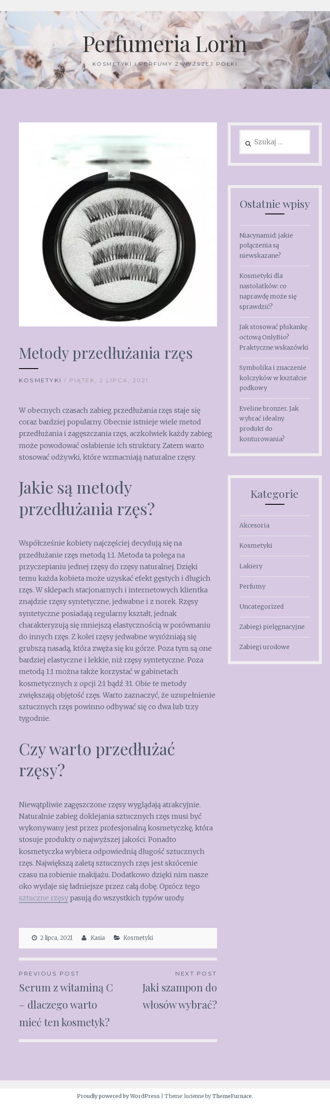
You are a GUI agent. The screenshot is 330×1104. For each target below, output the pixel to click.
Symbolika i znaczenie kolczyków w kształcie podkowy (273, 378)
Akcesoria (254, 525)
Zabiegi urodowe (264, 647)
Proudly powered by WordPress (118, 1096)
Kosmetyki (40, 380)
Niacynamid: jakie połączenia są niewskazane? (266, 246)
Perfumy (252, 586)
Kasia (98, 938)
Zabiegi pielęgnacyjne (272, 627)
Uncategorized (261, 606)
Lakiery (251, 566)
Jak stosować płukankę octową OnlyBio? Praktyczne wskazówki (274, 337)
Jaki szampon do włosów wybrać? (167, 990)
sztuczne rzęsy (43, 898)
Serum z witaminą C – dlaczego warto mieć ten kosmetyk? (68, 999)
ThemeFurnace (232, 1096)
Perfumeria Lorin (165, 43)
